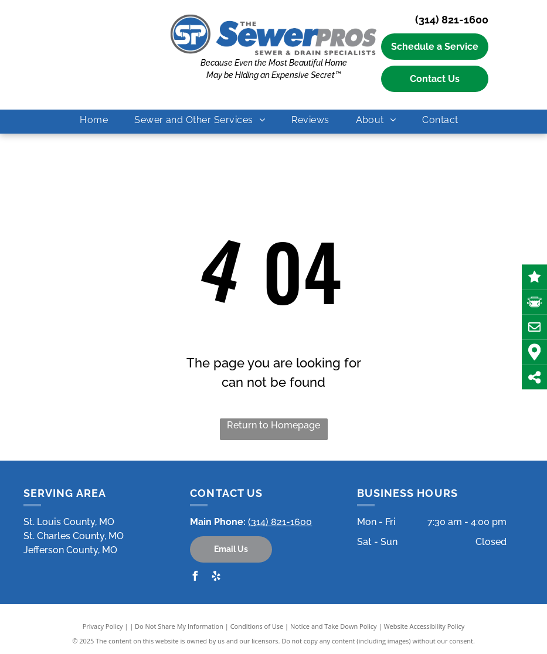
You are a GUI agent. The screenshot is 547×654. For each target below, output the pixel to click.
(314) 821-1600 (451, 19)
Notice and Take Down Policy (333, 626)
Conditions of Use (257, 626)
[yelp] (215, 577)
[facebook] (194, 577)
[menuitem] (98, 120)
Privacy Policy (103, 626)
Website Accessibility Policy (423, 626)
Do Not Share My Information (179, 626)
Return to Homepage (273, 425)
